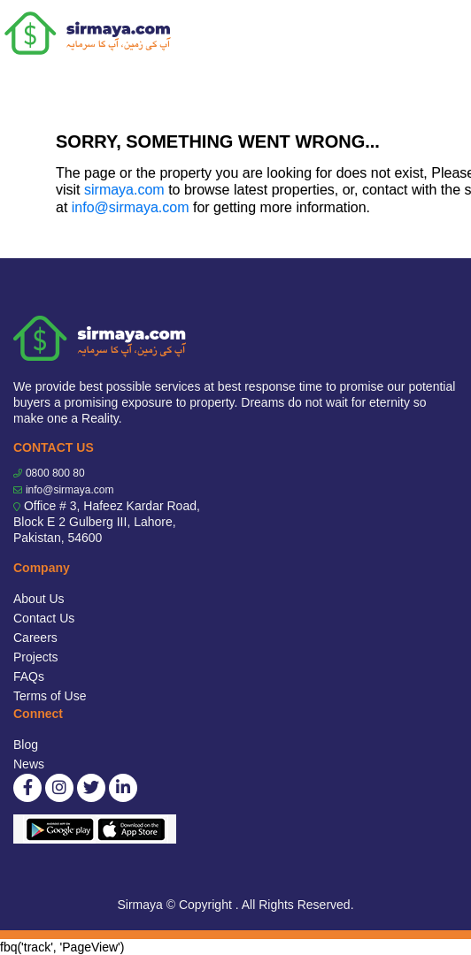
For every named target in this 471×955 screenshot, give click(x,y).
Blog (25, 744)
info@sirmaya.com (130, 207)
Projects (35, 657)
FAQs (28, 676)
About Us (39, 599)
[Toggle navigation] (446, 33)
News (28, 764)
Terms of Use (49, 696)
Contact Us (43, 618)
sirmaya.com (124, 189)
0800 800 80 (55, 473)
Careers (35, 637)
